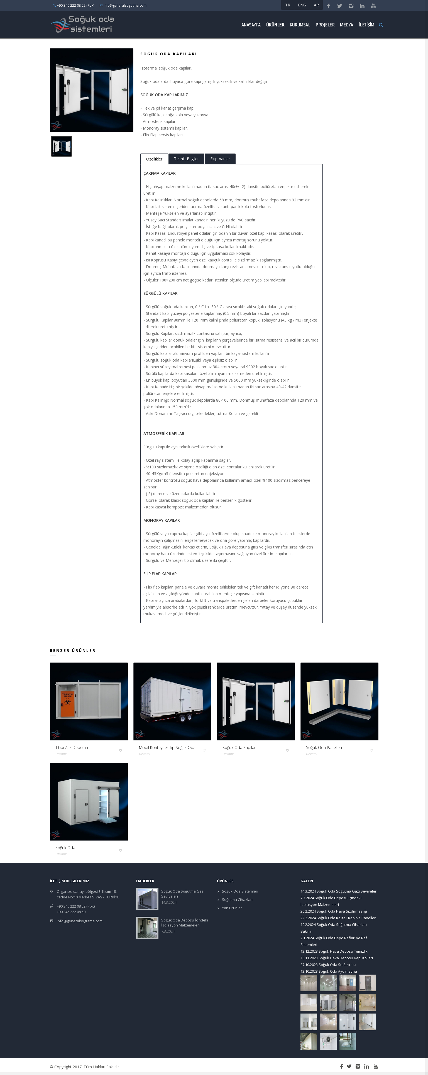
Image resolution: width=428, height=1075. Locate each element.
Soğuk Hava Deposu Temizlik (343, 951)
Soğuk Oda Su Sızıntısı (337, 964)
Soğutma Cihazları (237, 899)
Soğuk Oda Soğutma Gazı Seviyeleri (347, 891)
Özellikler (154, 159)
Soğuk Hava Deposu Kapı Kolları (346, 957)
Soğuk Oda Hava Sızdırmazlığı (342, 911)
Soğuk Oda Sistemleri (239, 891)
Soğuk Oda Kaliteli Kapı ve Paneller (346, 917)
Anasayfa (251, 25)
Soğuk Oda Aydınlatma (338, 971)
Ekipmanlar (220, 158)
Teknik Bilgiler (186, 158)
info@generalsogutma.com (79, 920)
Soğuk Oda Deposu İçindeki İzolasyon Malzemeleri (184, 923)
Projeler (325, 25)
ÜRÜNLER (275, 25)
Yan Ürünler (231, 907)
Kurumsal (300, 25)
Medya (346, 25)
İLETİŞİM (366, 25)
